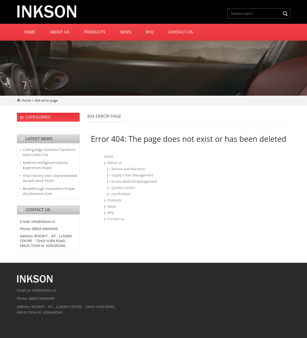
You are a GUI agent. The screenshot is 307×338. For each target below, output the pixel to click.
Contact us (180, 32)
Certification (121, 194)
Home (29, 32)
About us (60, 32)
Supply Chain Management (133, 175)
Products (95, 32)
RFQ (150, 32)
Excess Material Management (134, 181)
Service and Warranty (128, 169)
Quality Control (123, 187)
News (125, 32)
